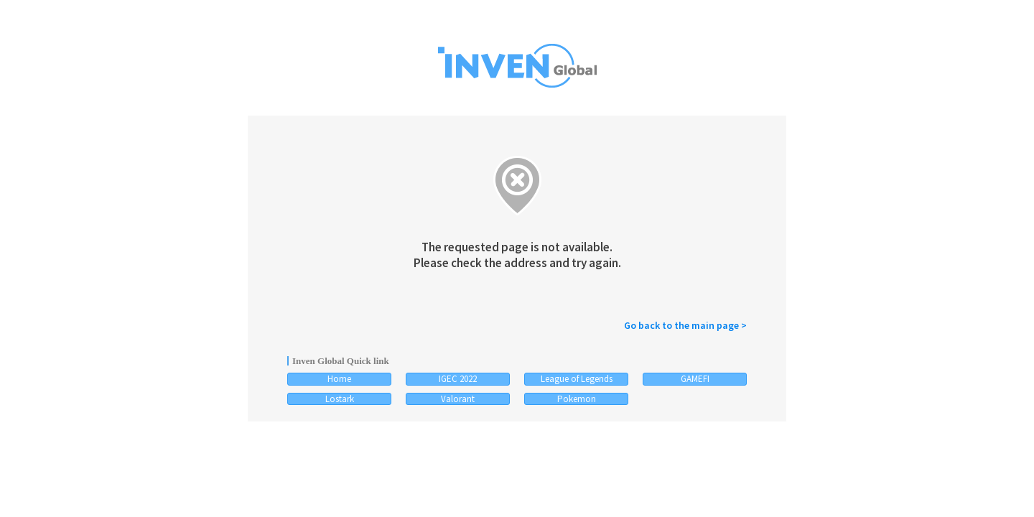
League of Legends (577, 379)
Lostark (339, 399)
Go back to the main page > (685, 325)
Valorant (458, 399)
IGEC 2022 (458, 379)
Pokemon (576, 399)
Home (339, 379)
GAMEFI (695, 379)
